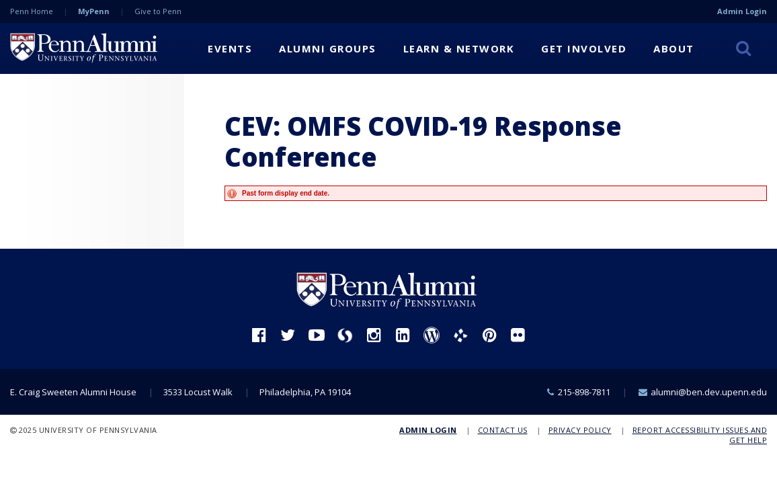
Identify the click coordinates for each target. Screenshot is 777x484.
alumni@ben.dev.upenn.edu (709, 392)
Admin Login (742, 11)
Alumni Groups (327, 48)
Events (230, 48)
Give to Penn (157, 11)
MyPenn (94, 11)
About (673, 48)
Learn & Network (459, 48)
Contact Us (503, 430)
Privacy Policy (580, 430)
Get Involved (583, 48)
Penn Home (31, 11)
